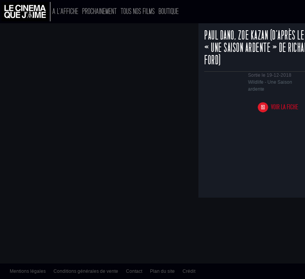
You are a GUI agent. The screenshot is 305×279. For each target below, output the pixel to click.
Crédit (189, 271)
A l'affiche (65, 11)
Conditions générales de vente (85, 271)
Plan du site (162, 271)
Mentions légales (28, 271)
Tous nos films (138, 11)
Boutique (169, 11)
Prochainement (99, 11)
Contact (134, 271)
